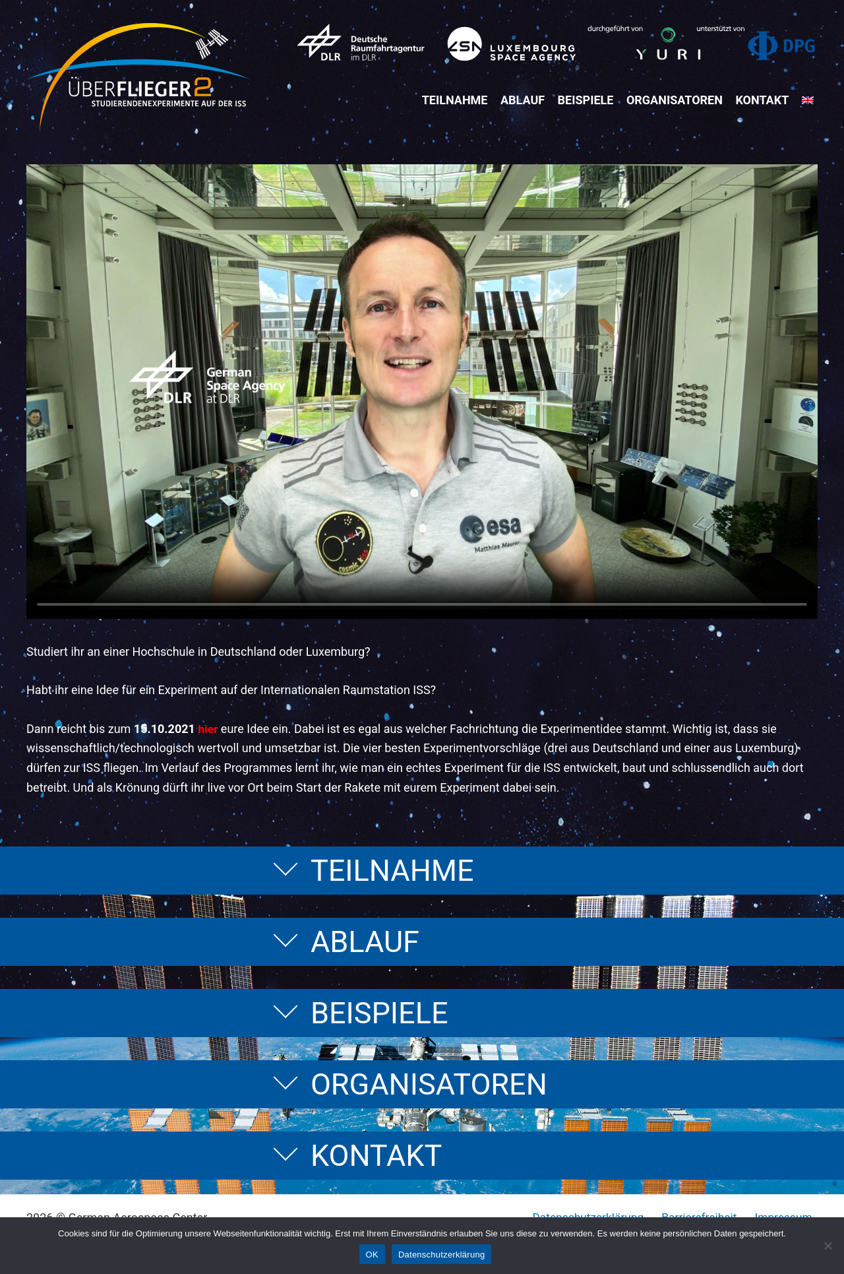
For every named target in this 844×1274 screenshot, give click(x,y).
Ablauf (526, 100)
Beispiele (590, 100)
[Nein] (827, 1245)
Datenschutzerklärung (441, 1254)
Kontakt (766, 100)
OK (372, 1254)
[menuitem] (812, 100)
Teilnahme (459, 100)
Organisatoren (678, 100)
